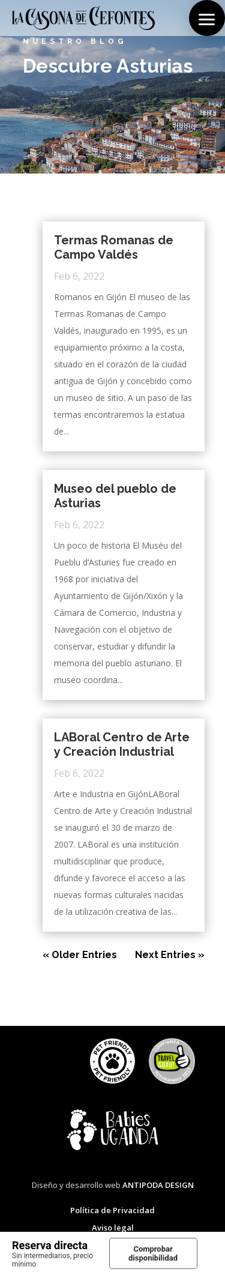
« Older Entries (80, 954)
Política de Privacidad (112, 1210)
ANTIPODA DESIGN (158, 1185)
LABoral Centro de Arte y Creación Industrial (122, 744)
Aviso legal (113, 1227)
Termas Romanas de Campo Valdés (113, 247)
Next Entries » (170, 954)
